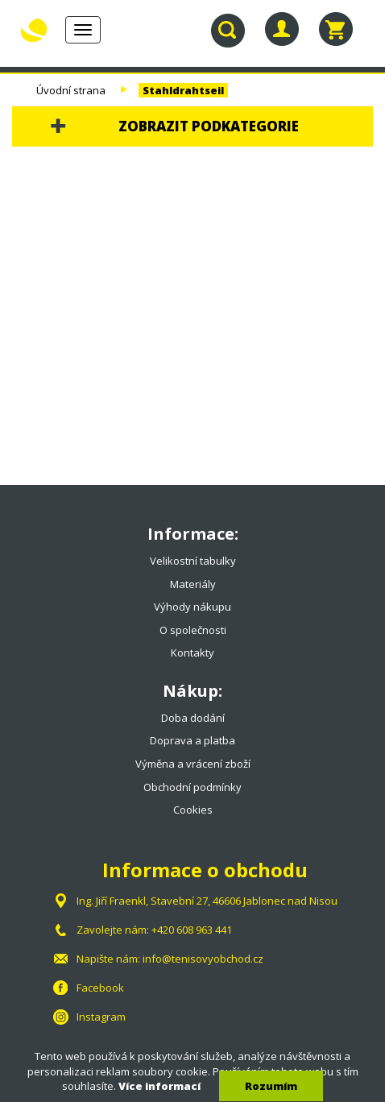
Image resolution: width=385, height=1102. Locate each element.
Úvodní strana (71, 90)
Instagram (101, 1016)
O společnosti (192, 630)
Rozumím (271, 1086)
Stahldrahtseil (183, 90)
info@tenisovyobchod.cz (203, 958)
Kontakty (192, 652)
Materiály (193, 584)
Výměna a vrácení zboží (192, 763)
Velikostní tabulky (193, 560)
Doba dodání (193, 717)
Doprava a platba (192, 740)
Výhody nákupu (192, 606)
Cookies (193, 809)
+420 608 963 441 (191, 929)
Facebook (100, 987)
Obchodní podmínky (192, 787)
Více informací (159, 1086)
